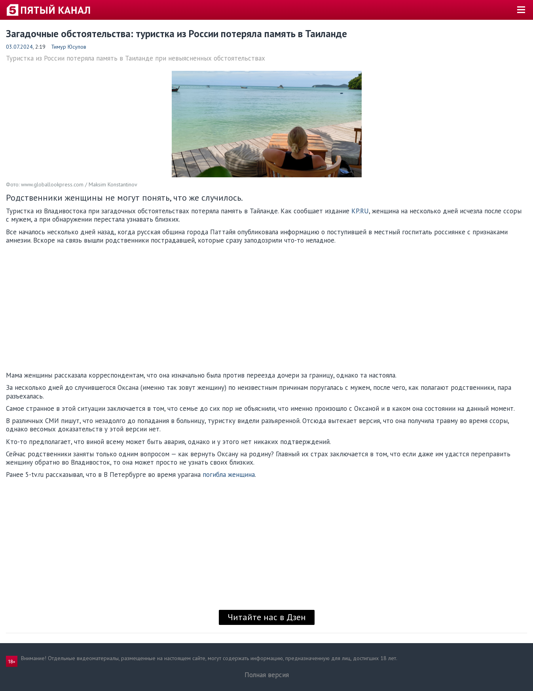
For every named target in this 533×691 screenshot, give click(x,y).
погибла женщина (229, 474)
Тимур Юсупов (68, 46)
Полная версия (267, 674)
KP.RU (360, 211)
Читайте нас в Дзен (267, 617)
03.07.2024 (19, 46)
